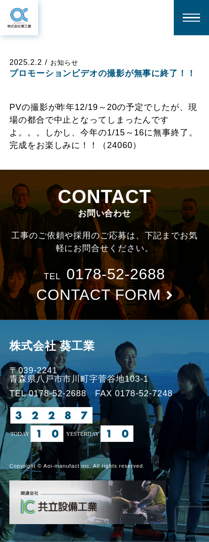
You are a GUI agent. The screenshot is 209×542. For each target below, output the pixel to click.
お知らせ (64, 62)
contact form (98, 294)
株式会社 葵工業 (52, 345)
